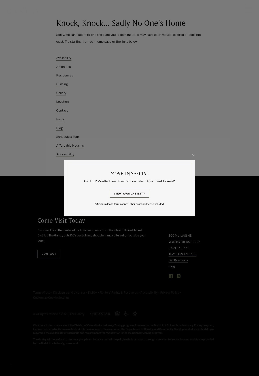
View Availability (129, 193)
